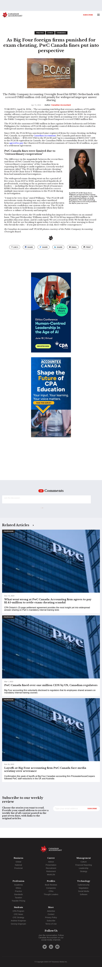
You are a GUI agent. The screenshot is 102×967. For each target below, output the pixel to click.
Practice (40, 43)
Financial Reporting (83, 865)
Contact (51, 914)
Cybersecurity (83, 885)
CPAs (51, 891)
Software (83, 894)
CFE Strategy (18, 918)
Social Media (83, 891)
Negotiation (83, 888)
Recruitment (51, 868)
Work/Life (51, 874)
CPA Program (18, 911)
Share (29, 257)
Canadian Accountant (45, 146)
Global (18, 862)
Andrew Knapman (18, 921)
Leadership (83, 868)
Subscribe (88, 25)
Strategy (83, 871)
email (73, 257)
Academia (18, 885)
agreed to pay (16, 153)
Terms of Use (51, 924)
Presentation (51, 865)
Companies (51, 888)
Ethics (50, 43)
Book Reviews (51, 885)
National (18, 865)
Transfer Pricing (18, 901)
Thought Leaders (51, 894)
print (87, 257)
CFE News (18, 914)
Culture (83, 862)
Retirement (51, 871)
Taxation (18, 898)
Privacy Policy (51, 918)
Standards (61, 43)
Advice (51, 862)
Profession (8, 541)
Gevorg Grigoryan (18, 924)
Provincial (18, 868)
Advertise (51, 911)
